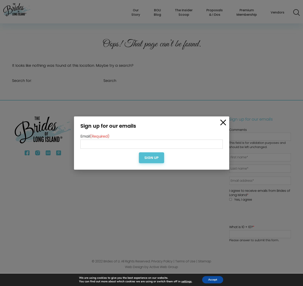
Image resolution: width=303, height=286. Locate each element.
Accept (212, 280)
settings (186, 281)
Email (94, 136)
